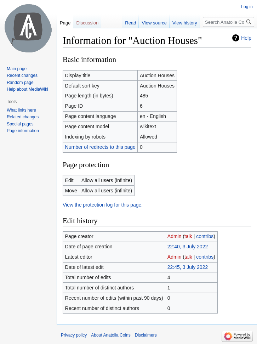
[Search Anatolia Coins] (228, 22)
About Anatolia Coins (110, 335)
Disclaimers (146, 335)
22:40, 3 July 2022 (187, 246)
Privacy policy (74, 335)
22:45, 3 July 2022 (187, 267)
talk (188, 236)
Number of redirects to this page (100, 147)
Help (246, 38)
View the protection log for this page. (103, 205)
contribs (204, 236)
